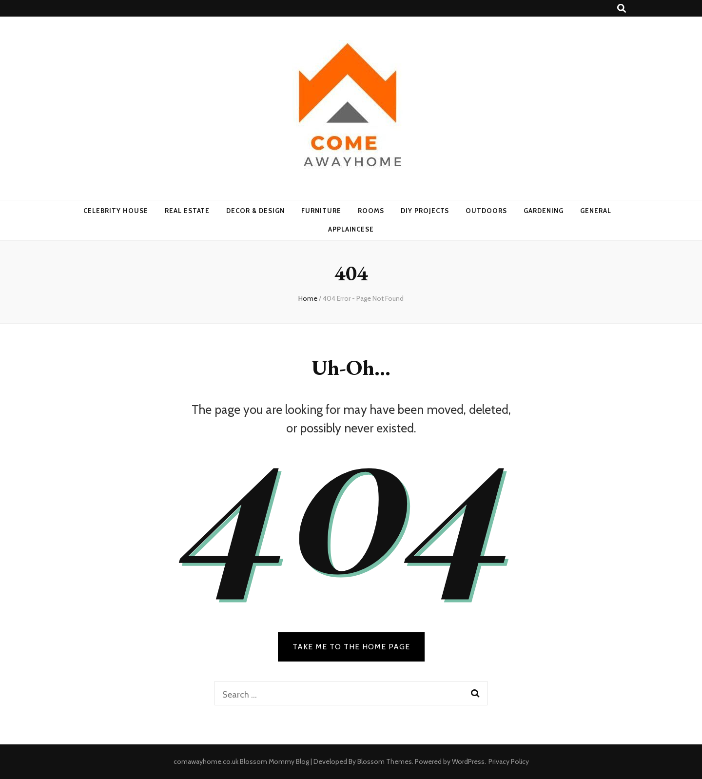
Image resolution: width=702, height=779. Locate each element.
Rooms (371, 210)
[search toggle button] (621, 8)
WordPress (468, 761)
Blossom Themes (384, 761)
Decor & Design (255, 210)
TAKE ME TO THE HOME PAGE (351, 646)
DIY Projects (425, 210)
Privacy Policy (508, 761)
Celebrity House (115, 210)
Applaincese (351, 229)
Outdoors (486, 210)
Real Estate (187, 210)
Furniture (321, 210)
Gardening (544, 210)
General (595, 210)
